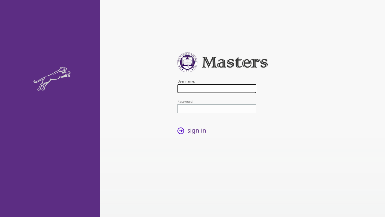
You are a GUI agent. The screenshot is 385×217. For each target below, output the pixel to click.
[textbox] (216, 88)
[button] (193, 130)
